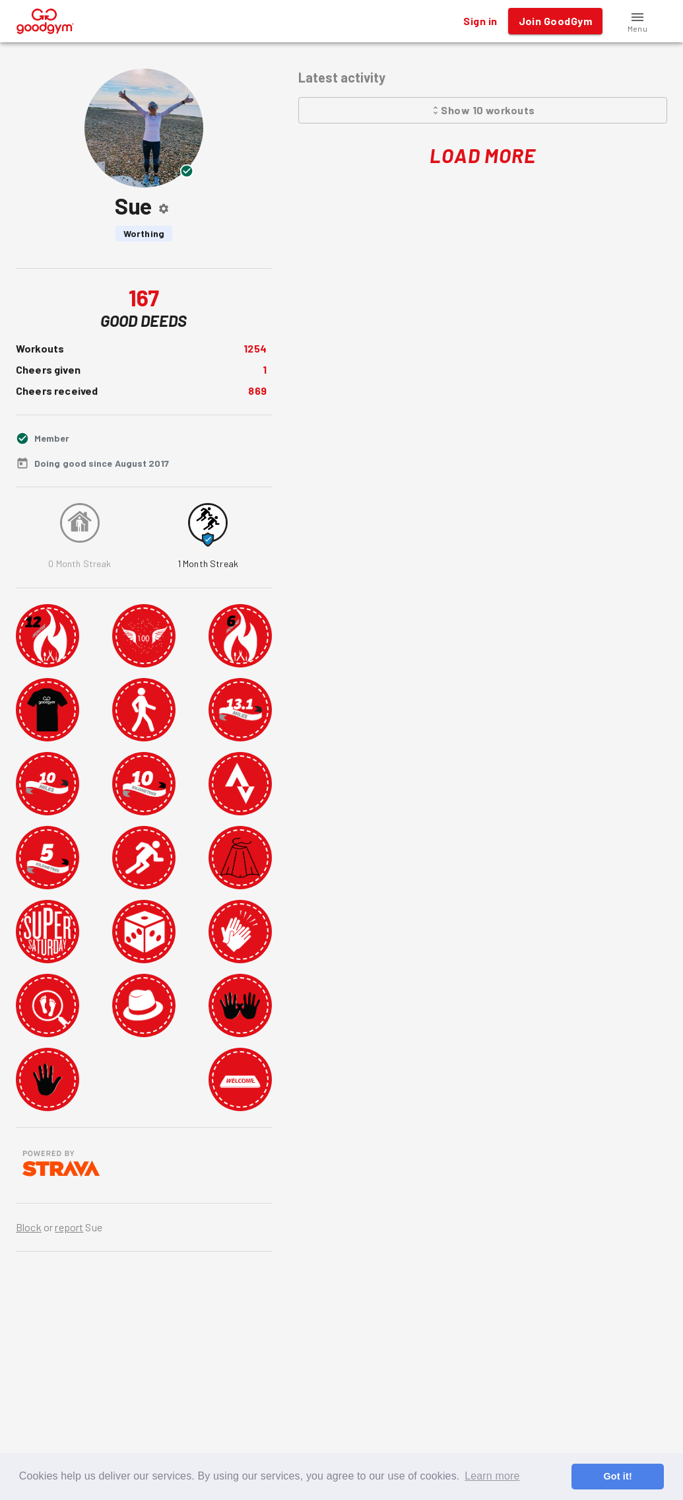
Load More (482, 155)
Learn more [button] (492, 1476)
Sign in (480, 21)
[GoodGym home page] (45, 19)
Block (29, 1227)
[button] (637, 21)
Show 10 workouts (483, 110)
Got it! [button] (617, 1476)
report (69, 1227)
